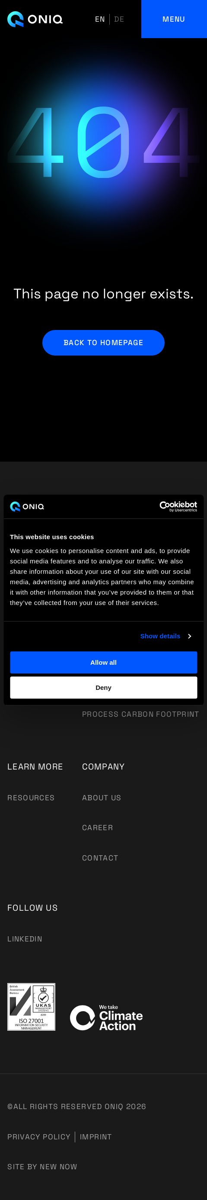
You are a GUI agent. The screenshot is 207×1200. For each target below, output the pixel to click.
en (100, 19)
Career (97, 827)
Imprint (96, 1137)
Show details (160, 636)
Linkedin (24, 939)
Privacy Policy (38, 1137)
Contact (100, 858)
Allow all (103, 662)
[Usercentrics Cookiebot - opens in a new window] (159, 506)
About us (102, 797)
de (119, 19)
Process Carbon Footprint (141, 714)
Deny (103, 687)
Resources (31, 797)
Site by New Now (42, 1166)
